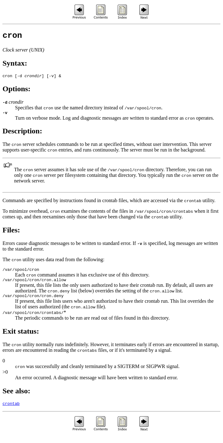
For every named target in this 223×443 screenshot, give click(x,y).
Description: (22, 135)
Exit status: (21, 338)
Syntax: (15, 65)
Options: (16, 91)
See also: (16, 397)
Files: (11, 234)
